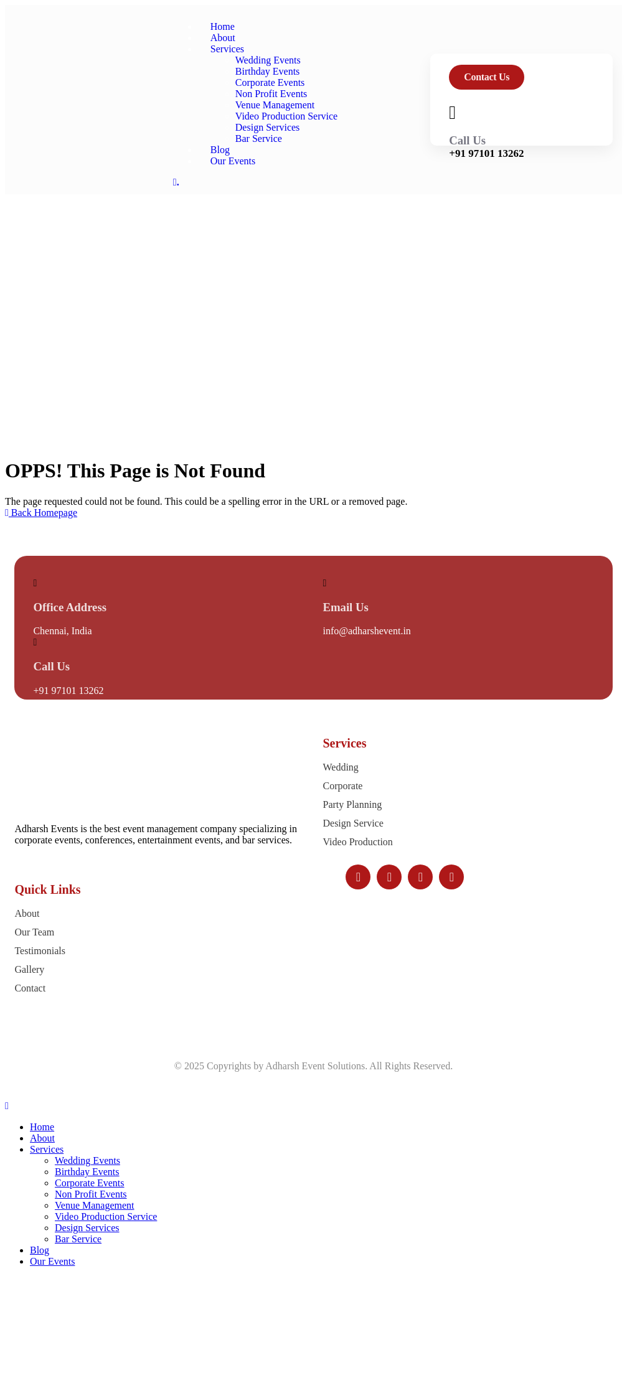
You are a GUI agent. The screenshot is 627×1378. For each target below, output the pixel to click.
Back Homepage (41, 512)
